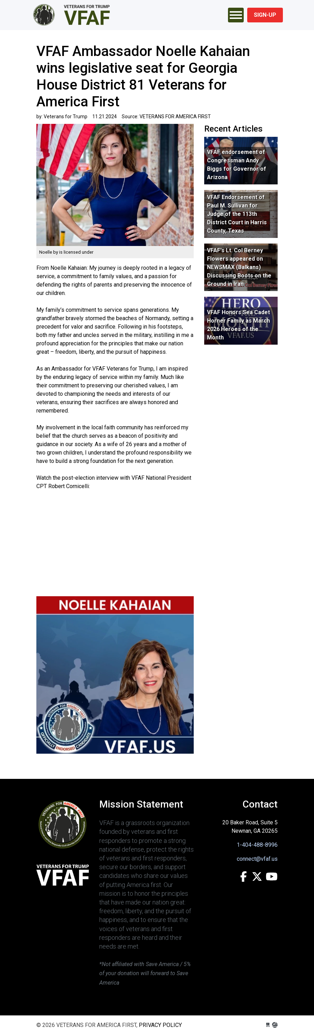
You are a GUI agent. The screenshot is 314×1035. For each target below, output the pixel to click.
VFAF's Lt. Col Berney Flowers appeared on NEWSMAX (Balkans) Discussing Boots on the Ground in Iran (239, 267)
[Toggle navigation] (236, 15)
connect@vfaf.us (257, 859)
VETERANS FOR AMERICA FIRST (73, 15)
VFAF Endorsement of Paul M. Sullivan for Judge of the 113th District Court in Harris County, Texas (237, 214)
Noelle (46, 252)
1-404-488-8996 (257, 845)
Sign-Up (265, 15)
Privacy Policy (160, 1025)
